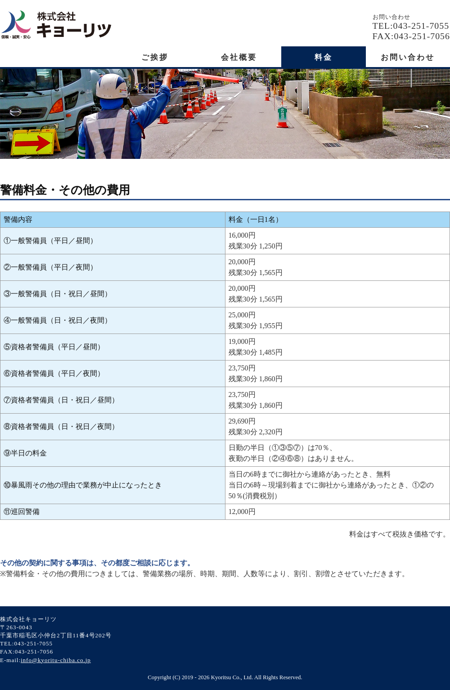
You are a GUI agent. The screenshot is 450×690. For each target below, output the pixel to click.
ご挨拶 (154, 57)
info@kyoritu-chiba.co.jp (56, 660)
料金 (324, 57)
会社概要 (239, 57)
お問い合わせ (408, 57)
